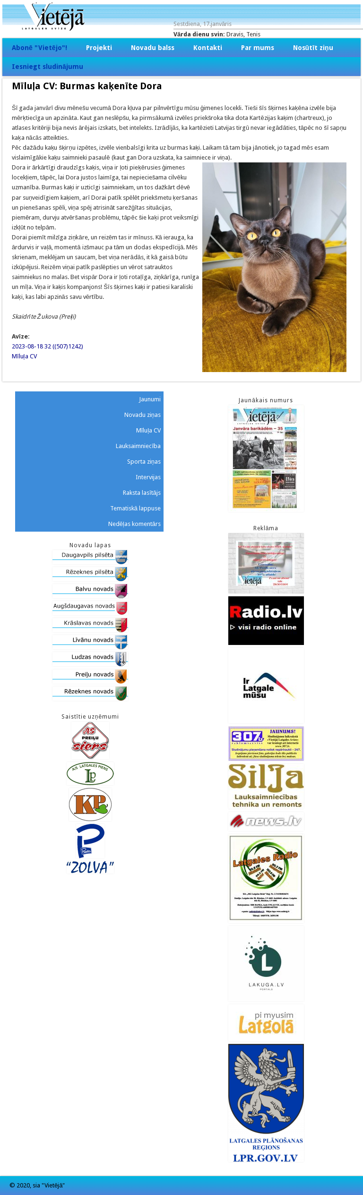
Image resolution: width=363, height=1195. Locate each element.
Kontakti (207, 47)
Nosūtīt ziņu (313, 47)
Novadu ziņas (142, 414)
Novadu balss (152, 47)
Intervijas (148, 477)
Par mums (257, 47)
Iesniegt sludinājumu (47, 66)
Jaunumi (150, 399)
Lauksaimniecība (138, 445)
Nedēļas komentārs (134, 523)
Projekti (99, 47)
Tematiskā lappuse (135, 508)
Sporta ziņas (144, 461)
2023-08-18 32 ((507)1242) (47, 346)
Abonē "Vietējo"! (39, 47)
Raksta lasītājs (142, 492)
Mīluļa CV (24, 356)
